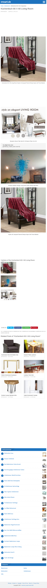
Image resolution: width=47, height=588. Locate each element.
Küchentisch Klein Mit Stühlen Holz (9, 354)
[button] (44, 2)
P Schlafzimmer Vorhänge (10, 502)
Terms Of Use (25, 583)
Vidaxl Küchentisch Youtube (30, 395)
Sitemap (9, 583)
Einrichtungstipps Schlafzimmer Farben (14, 469)
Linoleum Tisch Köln (29, 375)
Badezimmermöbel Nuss (10, 535)
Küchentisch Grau (8, 453)
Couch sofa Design (8, 557)
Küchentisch (4, 11)
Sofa (2, 574)
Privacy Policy (36, 583)
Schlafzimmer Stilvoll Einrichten (12, 475)
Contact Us (14, 583)
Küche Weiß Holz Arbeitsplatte (12, 480)
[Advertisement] (23, 24)
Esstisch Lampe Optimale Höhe (9, 395)
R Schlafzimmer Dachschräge (11, 486)
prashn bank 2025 (29, 585)
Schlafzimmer (27, 571)
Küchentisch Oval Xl (9, 552)
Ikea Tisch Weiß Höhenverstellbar (12, 530)
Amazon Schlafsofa (9, 458)
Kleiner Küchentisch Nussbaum (8, 375)
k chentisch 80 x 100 (17, 331)
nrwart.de (6, 1)
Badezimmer (4, 568)
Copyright (19, 583)
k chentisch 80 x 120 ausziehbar (28, 331)
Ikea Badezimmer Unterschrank (12, 464)
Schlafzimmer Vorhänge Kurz (11, 519)
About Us (31, 583)
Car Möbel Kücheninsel (10, 508)
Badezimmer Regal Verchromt (12, 524)
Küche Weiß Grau (8, 513)
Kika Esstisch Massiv (9, 497)
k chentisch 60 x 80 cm (7, 331)
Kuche (25, 568)
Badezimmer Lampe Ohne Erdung (12, 546)
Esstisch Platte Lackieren (30, 354)
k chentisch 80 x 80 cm (40, 331)
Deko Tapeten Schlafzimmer (11, 491)
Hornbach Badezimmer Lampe (12, 541)
